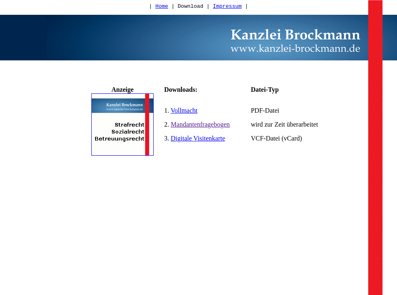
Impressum (227, 7)
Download (190, 7)
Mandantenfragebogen (200, 128)
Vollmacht (184, 114)
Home (161, 7)
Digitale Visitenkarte (198, 141)
